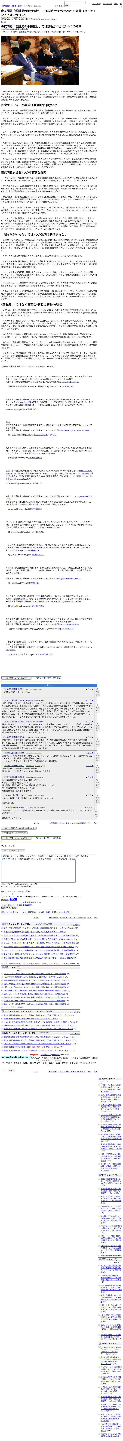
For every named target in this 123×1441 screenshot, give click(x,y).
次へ (116, 4)
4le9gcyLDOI (37, 689)
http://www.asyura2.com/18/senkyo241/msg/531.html (14, 17)
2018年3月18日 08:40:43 (14, 777)
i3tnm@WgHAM (38, 737)
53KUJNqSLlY (38, 795)
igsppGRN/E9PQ (45, 19)
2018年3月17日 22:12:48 (14, 737)
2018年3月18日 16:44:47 (15, 808)
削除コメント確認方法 (62, 917)
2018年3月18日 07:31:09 (14, 753)
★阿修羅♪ (5, 6)
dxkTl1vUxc (29, 721)
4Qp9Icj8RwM (36, 721)
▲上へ (36, 823)
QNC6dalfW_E (37, 700)
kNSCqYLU (54, 19)
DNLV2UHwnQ (30, 766)
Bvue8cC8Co (30, 795)
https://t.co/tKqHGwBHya (69, 382)
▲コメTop (96, 4)
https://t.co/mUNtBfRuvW (44, 453)
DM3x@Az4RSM (38, 807)
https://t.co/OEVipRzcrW (29, 550)
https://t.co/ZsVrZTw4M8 (71, 601)
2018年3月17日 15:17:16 (14, 700)
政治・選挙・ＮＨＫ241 (22, 6)
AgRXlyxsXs (29, 753)
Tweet (3, 22)
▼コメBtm (107, 4)
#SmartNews (64, 430)
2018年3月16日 (67, 386)
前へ (96, 823)
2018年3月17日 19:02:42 (14, 721)
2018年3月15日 (30, 409)
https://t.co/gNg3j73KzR (29, 402)
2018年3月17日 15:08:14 (14, 689)
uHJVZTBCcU (29, 689)
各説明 (73, 859)
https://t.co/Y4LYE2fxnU (50, 527)
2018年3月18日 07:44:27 (14, 766)
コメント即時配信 (28, 917)
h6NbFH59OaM (37, 777)
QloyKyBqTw (29, 700)
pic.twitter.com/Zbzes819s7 (20, 479)
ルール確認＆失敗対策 (22, 909)
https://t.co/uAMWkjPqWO (69, 578)
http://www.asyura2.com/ (50, 1059)
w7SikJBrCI (30, 807)
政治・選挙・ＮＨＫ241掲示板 (73, 823)
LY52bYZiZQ (29, 737)
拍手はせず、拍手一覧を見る (48, 678)
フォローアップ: (8, 846)
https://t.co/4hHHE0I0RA (79, 430)
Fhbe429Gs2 (29, 777)
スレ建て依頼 (44, 917)
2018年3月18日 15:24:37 (15, 795)
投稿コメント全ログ (9, 917)
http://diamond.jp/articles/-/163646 (14, 29)
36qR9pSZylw (38, 766)
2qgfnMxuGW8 (37, 753)
